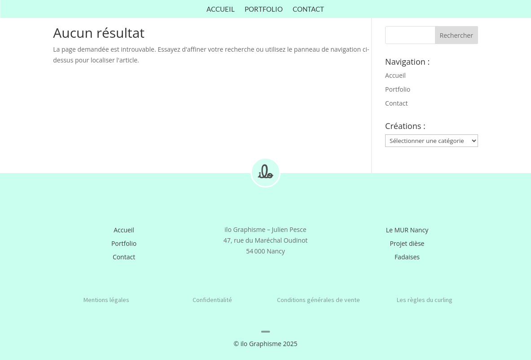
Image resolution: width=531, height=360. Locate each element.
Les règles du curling (424, 300)
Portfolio (264, 9)
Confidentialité (212, 300)
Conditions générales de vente (318, 300)
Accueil (220, 9)
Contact (308, 9)
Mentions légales (106, 300)
